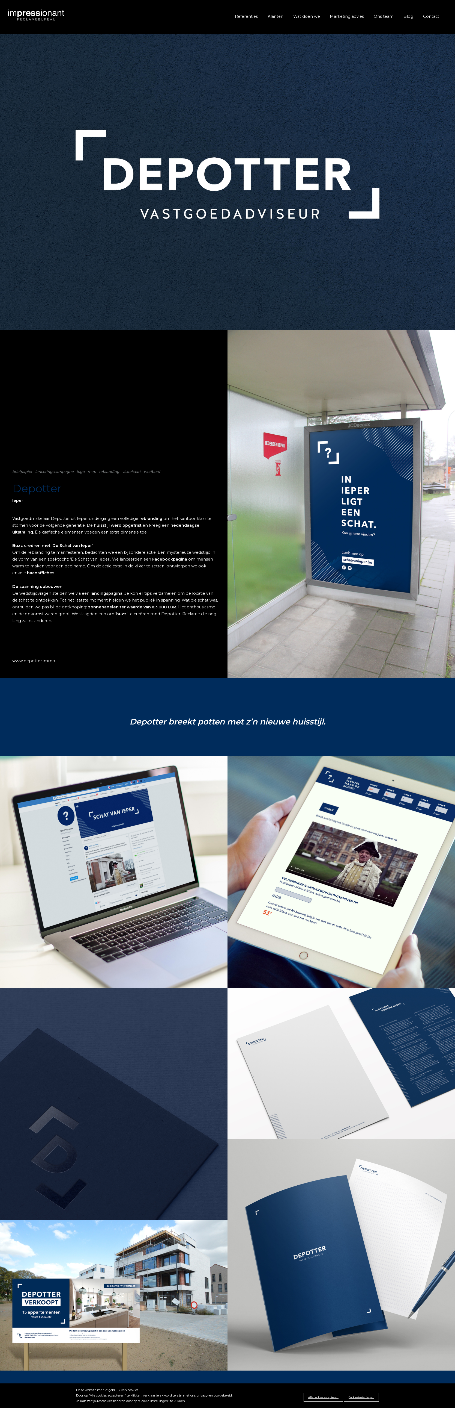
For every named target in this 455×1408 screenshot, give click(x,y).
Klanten (275, 16)
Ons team (384, 16)
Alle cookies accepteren (323, 1397)
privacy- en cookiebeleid (214, 1395)
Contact (431, 16)
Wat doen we (306, 16)
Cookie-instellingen (361, 1397)
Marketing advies (347, 16)
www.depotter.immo (33, 660)
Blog (408, 16)
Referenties (246, 16)
